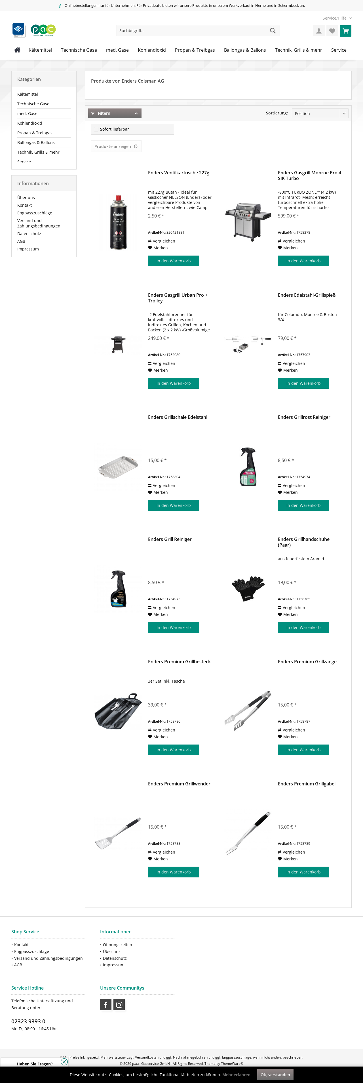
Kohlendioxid (29, 123)
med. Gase (27, 113)
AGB (21, 241)
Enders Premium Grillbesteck (179, 662)
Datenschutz (29, 233)
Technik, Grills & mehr (38, 152)
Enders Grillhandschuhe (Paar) (304, 542)
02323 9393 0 (28, 1021)
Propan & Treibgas (34, 132)
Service (24, 161)
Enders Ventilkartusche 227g (178, 173)
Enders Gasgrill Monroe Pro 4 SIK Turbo (309, 175)
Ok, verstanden (275, 1074)
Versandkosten (147, 1057)
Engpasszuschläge (34, 213)
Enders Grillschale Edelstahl (177, 417)
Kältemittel (27, 94)
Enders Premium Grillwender (179, 784)
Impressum (28, 249)
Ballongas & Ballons (36, 142)
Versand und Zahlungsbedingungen (38, 223)
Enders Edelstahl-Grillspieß (307, 295)
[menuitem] (335, 18)
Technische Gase (33, 103)
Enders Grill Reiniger (170, 539)
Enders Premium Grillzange (307, 662)
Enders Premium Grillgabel (306, 784)
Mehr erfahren (236, 1074)
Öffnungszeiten (117, 944)
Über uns (26, 197)
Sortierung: (277, 113)
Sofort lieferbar (114, 129)
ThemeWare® (232, 1063)
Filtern (100, 113)
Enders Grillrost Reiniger (304, 417)
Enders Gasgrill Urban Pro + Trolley (178, 298)
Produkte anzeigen (116, 146)
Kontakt (24, 205)
